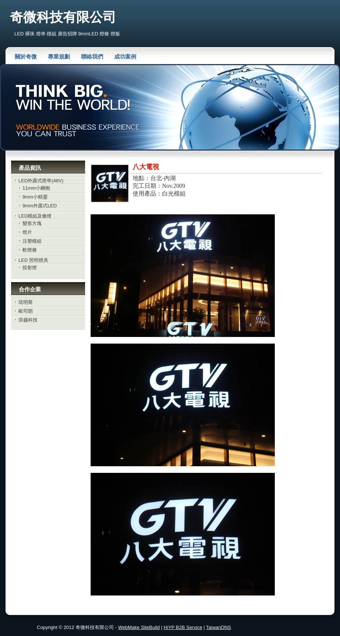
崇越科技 (28, 320)
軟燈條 (29, 250)
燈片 (27, 232)
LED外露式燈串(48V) (40, 180)
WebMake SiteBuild (139, 627)
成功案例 (125, 56)
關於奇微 (26, 56)
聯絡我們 (92, 56)
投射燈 (29, 267)
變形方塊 (32, 223)
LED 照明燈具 (33, 260)
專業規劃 (59, 56)
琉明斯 (25, 302)
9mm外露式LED (39, 205)
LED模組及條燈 (35, 216)
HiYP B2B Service (183, 627)
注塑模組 (32, 241)
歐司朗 (25, 311)
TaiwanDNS (218, 627)
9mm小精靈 (35, 197)
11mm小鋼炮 (36, 188)
